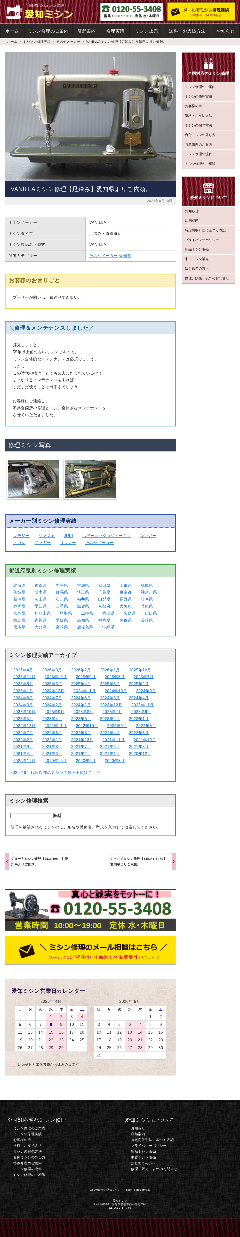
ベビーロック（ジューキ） (106, 536)
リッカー (68, 543)
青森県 (40, 585)
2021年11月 (114, 740)
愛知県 (125, 256)
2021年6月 (110, 747)
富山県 (40, 599)
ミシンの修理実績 (37, 41)
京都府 (104, 606)
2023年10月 (24, 712)
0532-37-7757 (123, 1207)
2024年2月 (52, 705)
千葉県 (104, 592)
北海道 (19, 585)
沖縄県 (108, 627)
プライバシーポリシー (202, 240)
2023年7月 (112, 712)
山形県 (126, 585)
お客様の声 (193, 106)
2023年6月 (141, 712)
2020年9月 (86, 761)
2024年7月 (52, 698)
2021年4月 (23, 754)
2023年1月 (139, 719)
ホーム (12, 31)
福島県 (147, 585)
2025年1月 (23, 691)
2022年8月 (146, 726)
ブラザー (21, 536)
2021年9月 (23, 747)
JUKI (68, 536)
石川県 (62, 599)
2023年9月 (54, 712)
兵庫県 (147, 606)
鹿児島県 (85, 627)
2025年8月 (115, 677)
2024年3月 (23, 705)
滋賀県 (83, 606)
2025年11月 (24, 677)
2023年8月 (83, 712)
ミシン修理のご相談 (200, 164)
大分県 (40, 627)
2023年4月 (52, 719)
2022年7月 (23, 733)
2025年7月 (144, 677)
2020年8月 (115, 761)
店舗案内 (86, 31)
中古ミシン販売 (197, 259)
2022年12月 (24, 726)
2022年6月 (52, 733)
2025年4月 (81, 684)
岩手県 (62, 585)
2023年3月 (81, 719)
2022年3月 (139, 733)
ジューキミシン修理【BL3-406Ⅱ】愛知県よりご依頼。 (39, 861)
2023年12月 (111, 705)
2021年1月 (110, 754)
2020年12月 (140, 754)
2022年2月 (23, 740)
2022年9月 (117, 726)
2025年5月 (52, 684)
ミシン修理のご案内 (48, 31)
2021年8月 (52, 747)
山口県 (151, 613)
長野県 (126, 599)
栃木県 (40, 592)
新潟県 (19, 599)
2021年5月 (139, 747)
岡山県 (108, 613)
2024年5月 (110, 698)
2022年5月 (81, 733)
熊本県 (19, 627)
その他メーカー (68, 41)
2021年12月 (82, 740)
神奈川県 (149, 592)
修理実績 (115, 31)
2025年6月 (23, 684)
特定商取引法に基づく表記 (205, 230)
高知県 (83, 620)
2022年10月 (87, 726)
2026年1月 (110, 670)
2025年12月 (140, 670)
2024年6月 (81, 698)
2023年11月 (142, 705)
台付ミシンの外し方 (200, 135)
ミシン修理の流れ (198, 154)
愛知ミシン (113, 1189)
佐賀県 (126, 620)
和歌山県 (42, 613)
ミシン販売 (146, 31)
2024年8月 (23, 698)
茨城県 (19, 592)
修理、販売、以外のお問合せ (207, 278)
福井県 (83, 599)
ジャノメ (47, 536)
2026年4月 (23, 670)
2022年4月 (110, 733)
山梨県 (104, 599)
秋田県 (104, 585)
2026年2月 (81, 670)
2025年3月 (110, 684)
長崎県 (147, 620)
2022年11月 (56, 726)
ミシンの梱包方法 (198, 125)
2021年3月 (52, 754)
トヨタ (19, 543)
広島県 (130, 613)
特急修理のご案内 (198, 144)
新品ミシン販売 (197, 249)
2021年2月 (81, 754)
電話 (83, 1227)
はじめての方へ (197, 268)
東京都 (126, 592)
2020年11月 (24, 761)
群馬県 (62, 592)
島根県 (87, 613)
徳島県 (19, 620)
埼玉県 (83, 592)
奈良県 (19, 613)
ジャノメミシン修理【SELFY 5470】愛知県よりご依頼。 (138, 861)
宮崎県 (62, 627)
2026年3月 (52, 670)
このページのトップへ (205, 1227)
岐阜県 (147, 599)
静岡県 (19, 606)
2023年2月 (110, 719)
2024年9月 (146, 691)
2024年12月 (53, 691)
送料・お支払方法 (187, 31)
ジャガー (42, 543)
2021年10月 (145, 740)
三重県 (62, 606)
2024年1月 (81, 705)
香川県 (40, 620)
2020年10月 (56, 761)
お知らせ (225, 31)
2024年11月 (84, 691)
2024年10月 (116, 691)
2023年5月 (23, 719)
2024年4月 (139, 698)
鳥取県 (66, 613)
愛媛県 (62, 620)
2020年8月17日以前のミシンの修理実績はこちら (55, 773)
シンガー (148, 536)
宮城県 (83, 585)
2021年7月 (81, 747)
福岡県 (104, 620)
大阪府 (126, 606)
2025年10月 (56, 677)
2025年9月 (86, 677)
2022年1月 (52, 740)
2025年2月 (139, 684)
